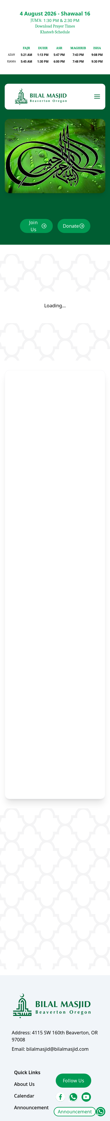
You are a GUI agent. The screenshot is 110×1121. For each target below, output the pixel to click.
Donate (71, 226)
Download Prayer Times (55, 26)
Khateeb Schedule (55, 32)
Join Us (33, 226)
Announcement (75, 1111)
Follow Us (73, 1080)
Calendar (24, 1096)
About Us (24, 1084)
